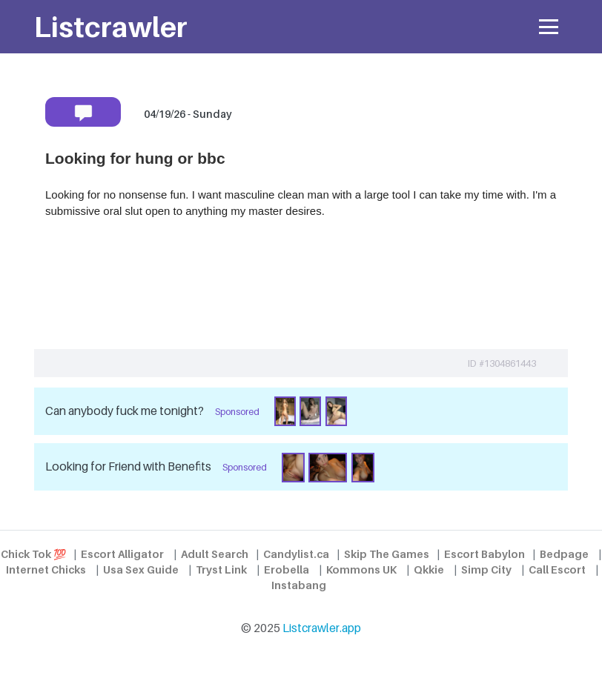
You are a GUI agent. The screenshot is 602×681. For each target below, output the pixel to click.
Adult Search (214, 554)
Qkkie (429, 569)
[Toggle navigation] (549, 27)
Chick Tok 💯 (33, 554)
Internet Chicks (46, 569)
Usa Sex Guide (141, 569)
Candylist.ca (296, 554)
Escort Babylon (484, 554)
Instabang (298, 585)
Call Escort (557, 569)
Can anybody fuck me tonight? (124, 411)
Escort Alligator (122, 554)
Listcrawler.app (321, 628)
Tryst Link (221, 569)
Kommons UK (361, 569)
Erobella (286, 569)
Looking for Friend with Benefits (128, 466)
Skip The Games (386, 554)
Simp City (486, 569)
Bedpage (564, 554)
